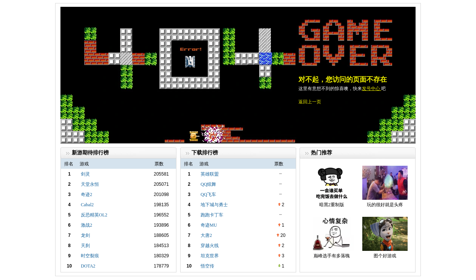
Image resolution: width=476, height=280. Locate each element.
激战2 (86, 225)
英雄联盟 (210, 174)
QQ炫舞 (208, 184)
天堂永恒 (90, 184)
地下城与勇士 (214, 204)
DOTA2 (88, 266)
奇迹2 (86, 194)
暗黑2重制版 (331, 204)
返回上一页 (309, 101)
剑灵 (85, 174)
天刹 (85, 245)
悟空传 (207, 266)
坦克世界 (210, 255)
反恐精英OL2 (94, 215)
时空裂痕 (90, 255)
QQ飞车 (208, 194)
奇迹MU (209, 225)
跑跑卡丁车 (212, 215)
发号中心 (371, 88)
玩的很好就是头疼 (385, 204)
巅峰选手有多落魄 (332, 255)
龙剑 (85, 235)
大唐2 (206, 235)
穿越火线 (210, 245)
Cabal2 (87, 204)
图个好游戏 (385, 255)
